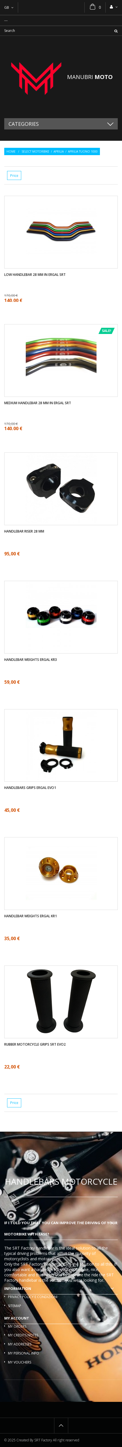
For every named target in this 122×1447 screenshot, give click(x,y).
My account (16, 1318)
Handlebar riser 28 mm (24, 531)
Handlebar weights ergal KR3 (30, 659)
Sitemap (14, 1305)
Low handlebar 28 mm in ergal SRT (35, 274)
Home (11, 151)
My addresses (19, 1344)
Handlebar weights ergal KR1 (30, 916)
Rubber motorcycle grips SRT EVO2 (35, 1044)
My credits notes (23, 1335)
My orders (17, 1326)
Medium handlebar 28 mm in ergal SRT (37, 403)
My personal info (23, 1353)
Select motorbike (35, 151)
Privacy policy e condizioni (32, 1296)
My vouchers (19, 1362)
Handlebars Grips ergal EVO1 (30, 788)
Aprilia (58, 151)
